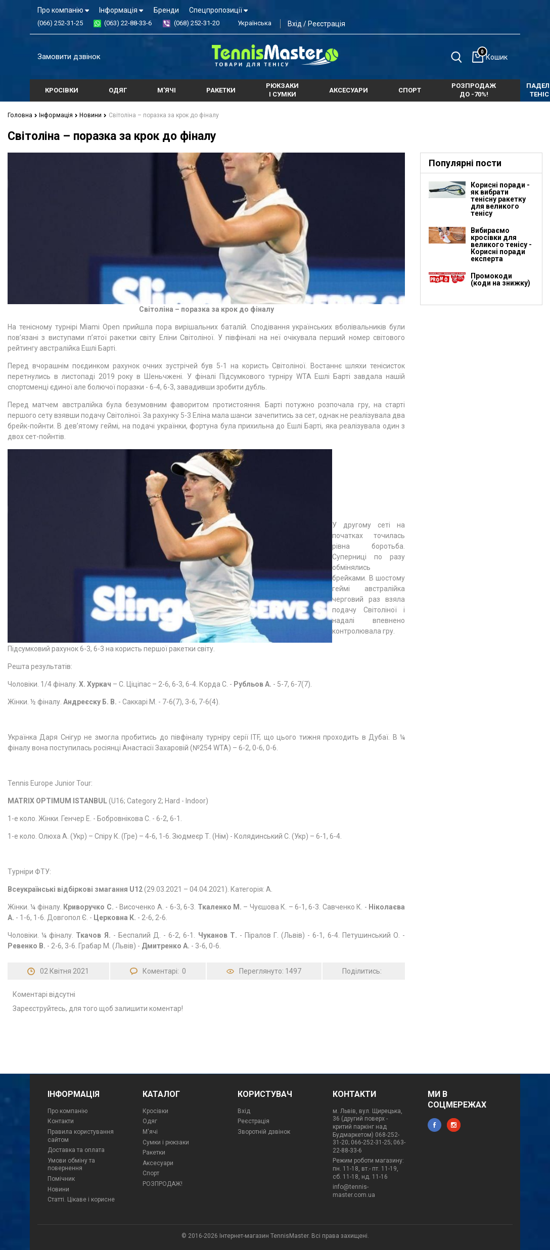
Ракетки (154, 1152)
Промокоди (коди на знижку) (500, 279)
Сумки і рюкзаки (166, 1142)
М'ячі (150, 1131)
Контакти (61, 1121)
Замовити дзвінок (69, 56)
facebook (434, 1125)
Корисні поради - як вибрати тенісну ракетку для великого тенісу (500, 199)
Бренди (166, 10)
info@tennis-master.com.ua (354, 1190)
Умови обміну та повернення (71, 1164)
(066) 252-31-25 (60, 23)
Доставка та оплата (76, 1149)
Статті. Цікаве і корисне (81, 1199)
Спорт (151, 1173)
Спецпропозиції (218, 10)
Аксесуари (158, 1163)
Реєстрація (326, 24)
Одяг (150, 1121)
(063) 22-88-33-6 (128, 23)
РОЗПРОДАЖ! (162, 1183)
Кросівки (155, 1111)
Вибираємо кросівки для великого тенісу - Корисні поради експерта (501, 244)
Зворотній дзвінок (264, 1131)
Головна (22, 115)
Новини (90, 115)
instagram (454, 1125)
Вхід (295, 24)
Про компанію (63, 10)
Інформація (121, 10)
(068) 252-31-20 (196, 23)
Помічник (61, 1178)
